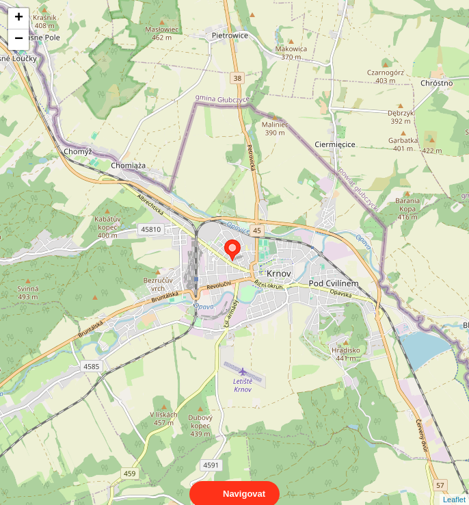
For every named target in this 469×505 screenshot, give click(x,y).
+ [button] (18, 18)
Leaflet (454, 487)
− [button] (18, 39)
